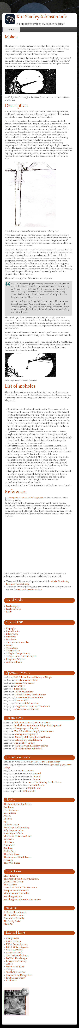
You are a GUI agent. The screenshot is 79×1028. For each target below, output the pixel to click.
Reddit (9, 612)
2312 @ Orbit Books (14, 952)
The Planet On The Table (16, 893)
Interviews (11, 637)
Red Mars (8, 848)
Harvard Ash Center (24, 683)
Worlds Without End (16, 972)
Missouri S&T (21, 700)
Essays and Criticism (15, 659)
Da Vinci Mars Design (16, 958)
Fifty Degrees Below (14, 830)
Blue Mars (9, 842)
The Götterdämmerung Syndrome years (34, 731)
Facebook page (13, 606)
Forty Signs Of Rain (13, 833)
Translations (12, 648)
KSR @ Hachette (13, 941)
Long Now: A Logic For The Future (32, 706)
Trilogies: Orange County (18, 653)
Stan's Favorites (13, 631)
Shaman (8, 818)
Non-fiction (11, 639)
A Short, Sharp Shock (15, 912)
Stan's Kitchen (11, 876)
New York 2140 (11, 810)
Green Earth (10, 813)
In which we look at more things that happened (38, 725)
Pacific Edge (10, 851)
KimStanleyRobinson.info (42, 17)
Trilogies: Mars (13, 651)
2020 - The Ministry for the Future (44, 782)
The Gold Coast (12, 854)
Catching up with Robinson (28, 740)
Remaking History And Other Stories (22, 899)
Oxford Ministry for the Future (30, 694)
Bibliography (12, 634)
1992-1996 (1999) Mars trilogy (45, 761)
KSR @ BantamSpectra (16, 944)
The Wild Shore (12, 863)
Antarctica (9, 839)
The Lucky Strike (12, 921)
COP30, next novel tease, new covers (32, 722)
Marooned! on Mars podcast (19, 975)
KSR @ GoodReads (14, 950)
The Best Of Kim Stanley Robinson (21, 878)
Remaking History (13, 896)
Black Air (8, 924)
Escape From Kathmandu (16, 890)
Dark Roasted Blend (15, 967)
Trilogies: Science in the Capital (21, 656)
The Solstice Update (24, 743)
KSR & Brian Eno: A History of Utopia (33, 677)
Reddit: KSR (11, 981)
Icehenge (8, 860)
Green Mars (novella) (14, 918)
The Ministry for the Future (18, 804)
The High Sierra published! (28, 748)
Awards (9, 645)
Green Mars (9, 845)
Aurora (7, 815)
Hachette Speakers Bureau (29, 589)
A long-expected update (26, 728)
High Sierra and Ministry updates (31, 745)
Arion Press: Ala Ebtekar (26, 709)
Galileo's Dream (11, 824)
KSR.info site (37, 785)
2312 (6, 821)
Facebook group (13, 609)
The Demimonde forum (17, 955)
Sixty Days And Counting (16, 827)
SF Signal (10, 969)
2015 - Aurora (27, 770)
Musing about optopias (26, 734)
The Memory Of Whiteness (18, 857)
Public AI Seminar (24, 691)
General (37, 773)
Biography (11, 628)
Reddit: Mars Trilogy (15, 978)
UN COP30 (19, 686)
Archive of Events (14, 662)
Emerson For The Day (16, 961)
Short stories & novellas (17, 642)
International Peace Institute (29, 697)
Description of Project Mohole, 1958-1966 (25, 497)
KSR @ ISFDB (12, 938)
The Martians (10, 884)
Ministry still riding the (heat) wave (32, 737)
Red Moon (9, 807)
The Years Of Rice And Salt (17, 836)
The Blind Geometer (14, 915)
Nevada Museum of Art (26, 680)
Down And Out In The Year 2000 (20, 887)
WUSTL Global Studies (26, 703)
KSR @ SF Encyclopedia (17, 947)
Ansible (9, 964)
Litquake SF (20, 688)
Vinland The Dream (13, 881)
